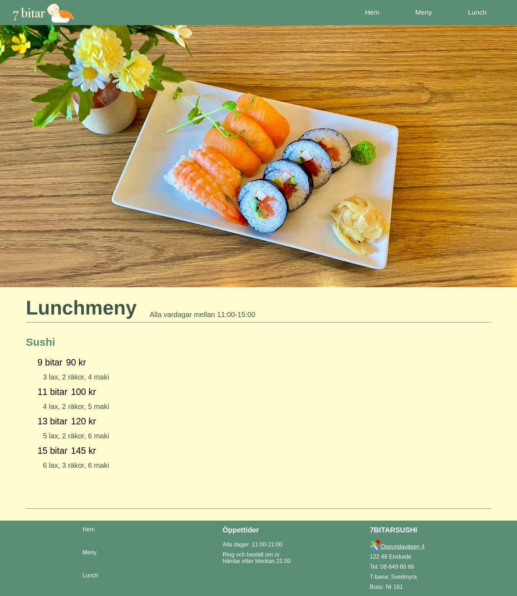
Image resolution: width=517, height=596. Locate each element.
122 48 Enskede (390, 557)
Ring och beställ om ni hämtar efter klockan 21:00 (256, 557)
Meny (90, 552)
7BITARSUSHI (393, 530)
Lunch (90, 575)
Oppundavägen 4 (403, 547)
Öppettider (241, 530)
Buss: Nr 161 (386, 587)
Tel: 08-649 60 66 (392, 567)
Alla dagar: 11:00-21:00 (252, 544)
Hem (89, 529)
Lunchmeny (81, 308)
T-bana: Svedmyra (393, 577)
